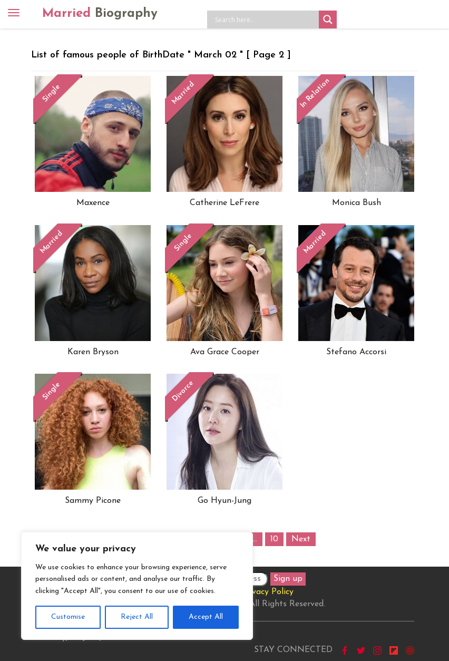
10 (274, 539)
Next (300, 539)
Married (100, 13)
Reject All (137, 617)
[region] (137, 586)
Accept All (206, 617)
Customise (68, 617)
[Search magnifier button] (328, 19)
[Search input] (265, 19)
